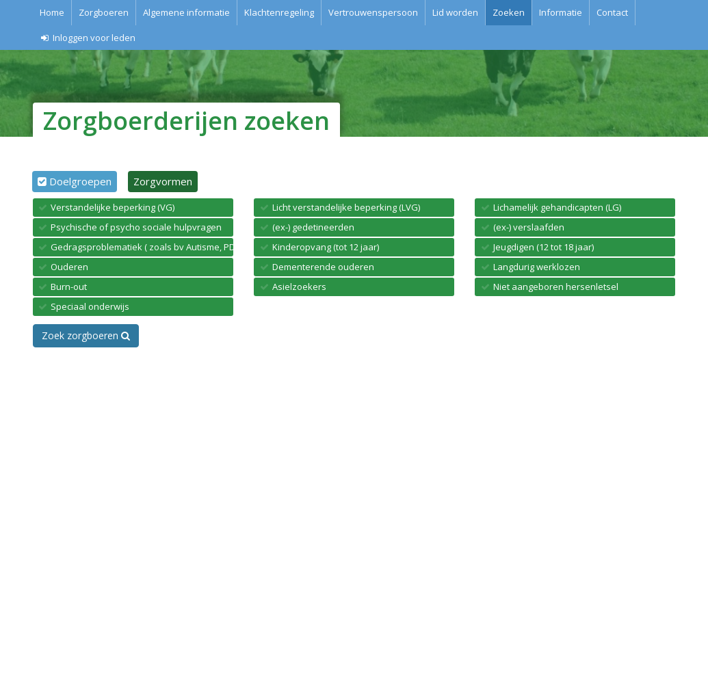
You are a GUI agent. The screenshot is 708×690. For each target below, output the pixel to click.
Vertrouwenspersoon (373, 12)
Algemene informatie (186, 12)
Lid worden (455, 12)
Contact (612, 12)
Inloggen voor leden (88, 37)
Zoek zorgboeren (86, 335)
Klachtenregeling (279, 12)
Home (52, 12)
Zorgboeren (104, 12)
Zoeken (509, 12)
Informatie (560, 12)
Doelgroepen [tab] (80, 181)
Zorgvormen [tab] (162, 181)
